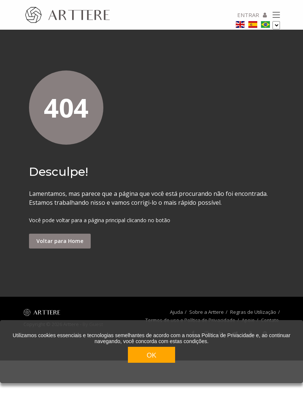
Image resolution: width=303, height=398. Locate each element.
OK (151, 355)
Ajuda (176, 312)
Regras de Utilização (253, 312)
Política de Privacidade (228, 335)
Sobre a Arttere (206, 312)
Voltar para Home (59, 240)
